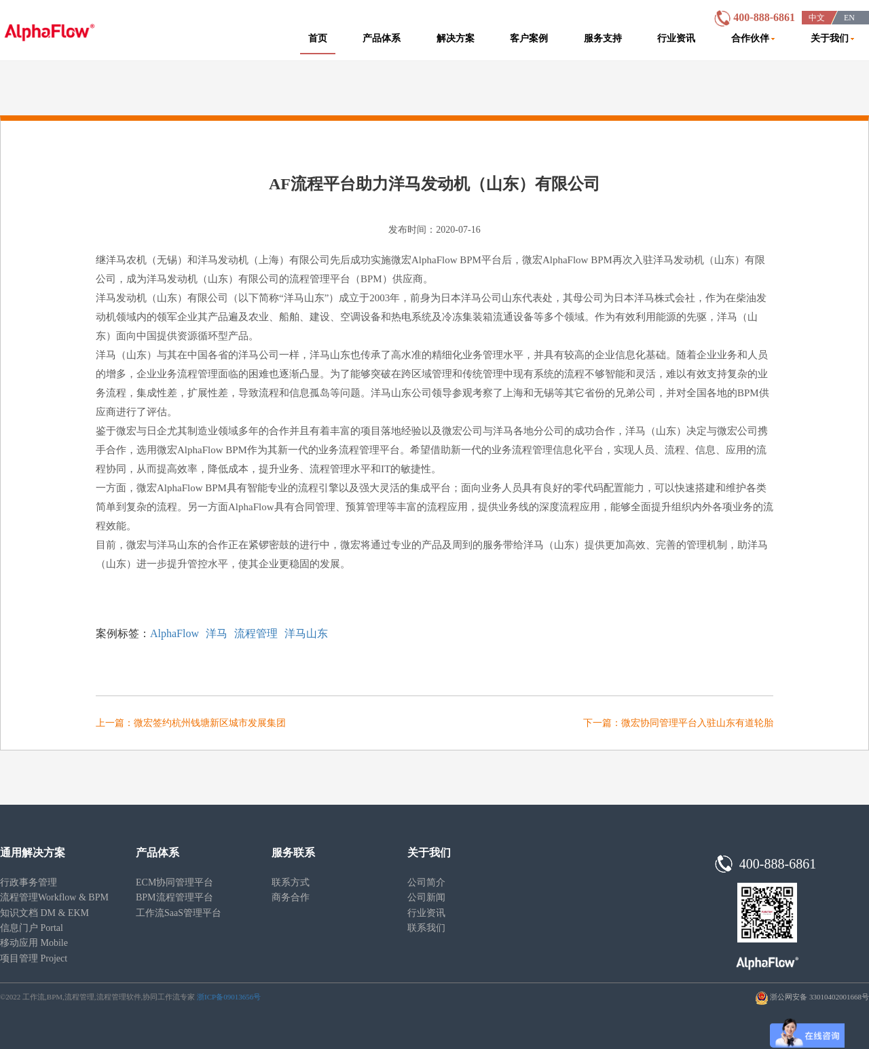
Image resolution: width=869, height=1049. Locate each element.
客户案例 (529, 38)
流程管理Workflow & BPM (54, 897)
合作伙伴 (753, 38)
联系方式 (291, 882)
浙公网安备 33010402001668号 (819, 997)
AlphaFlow (174, 633)
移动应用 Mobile (34, 943)
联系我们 (426, 928)
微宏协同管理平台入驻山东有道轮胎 (697, 723)
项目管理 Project (33, 958)
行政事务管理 (28, 882)
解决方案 (456, 38)
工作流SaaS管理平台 (178, 913)
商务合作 (291, 897)
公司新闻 (426, 897)
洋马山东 (306, 633)
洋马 (216, 633)
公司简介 (426, 882)
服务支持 (603, 38)
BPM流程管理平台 (174, 897)
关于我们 (833, 38)
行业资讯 (676, 38)
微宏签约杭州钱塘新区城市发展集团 (210, 723)
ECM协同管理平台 (174, 882)
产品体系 (382, 38)
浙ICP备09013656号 (229, 997)
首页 (317, 38)
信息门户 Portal (31, 928)
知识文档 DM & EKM (44, 913)
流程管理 (256, 633)
